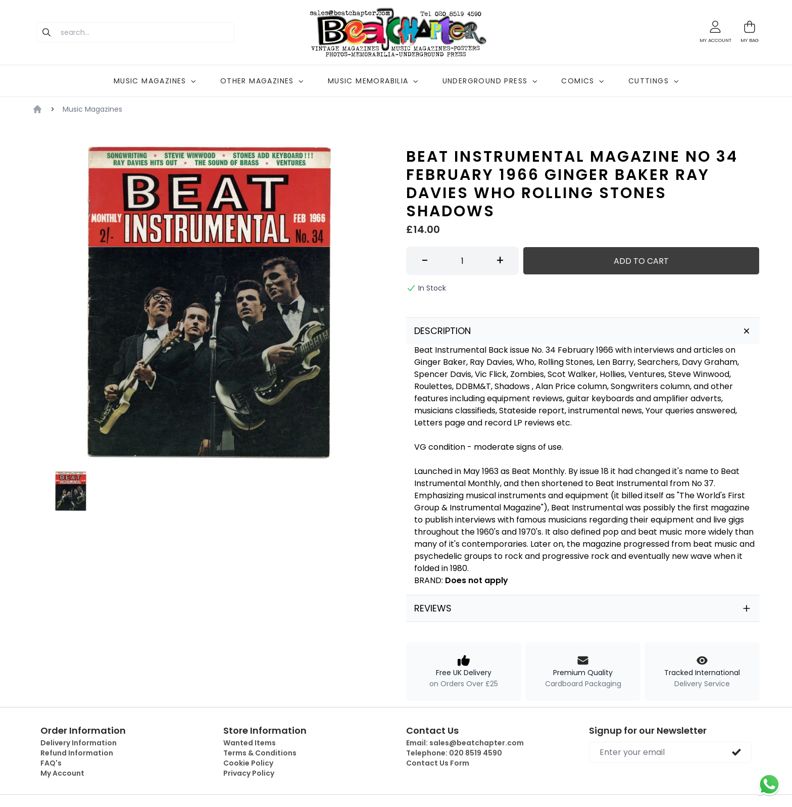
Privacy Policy (248, 773)
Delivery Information (78, 743)
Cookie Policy (248, 763)
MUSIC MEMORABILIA (373, 81)
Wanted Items (249, 743)
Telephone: (454, 753)
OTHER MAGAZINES (262, 81)
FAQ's (51, 763)
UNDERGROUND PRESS (489, 81)
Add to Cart (641, 261)
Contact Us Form (437, 763)
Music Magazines (92, 109)
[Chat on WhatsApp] (769, 784)
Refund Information (76, 753)
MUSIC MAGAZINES (155, 81)
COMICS (582, 81)
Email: (465, 743)
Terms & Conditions (259, 753)
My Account (62, 773)
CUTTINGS (653, 81)
